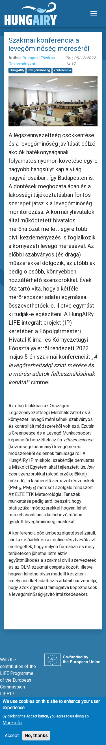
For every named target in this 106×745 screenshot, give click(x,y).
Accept (12, 739)
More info (12, 727)
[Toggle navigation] (93, 13)
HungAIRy (17, 70)
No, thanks (36, 739)
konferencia (62, 70)
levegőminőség (39, 70)
